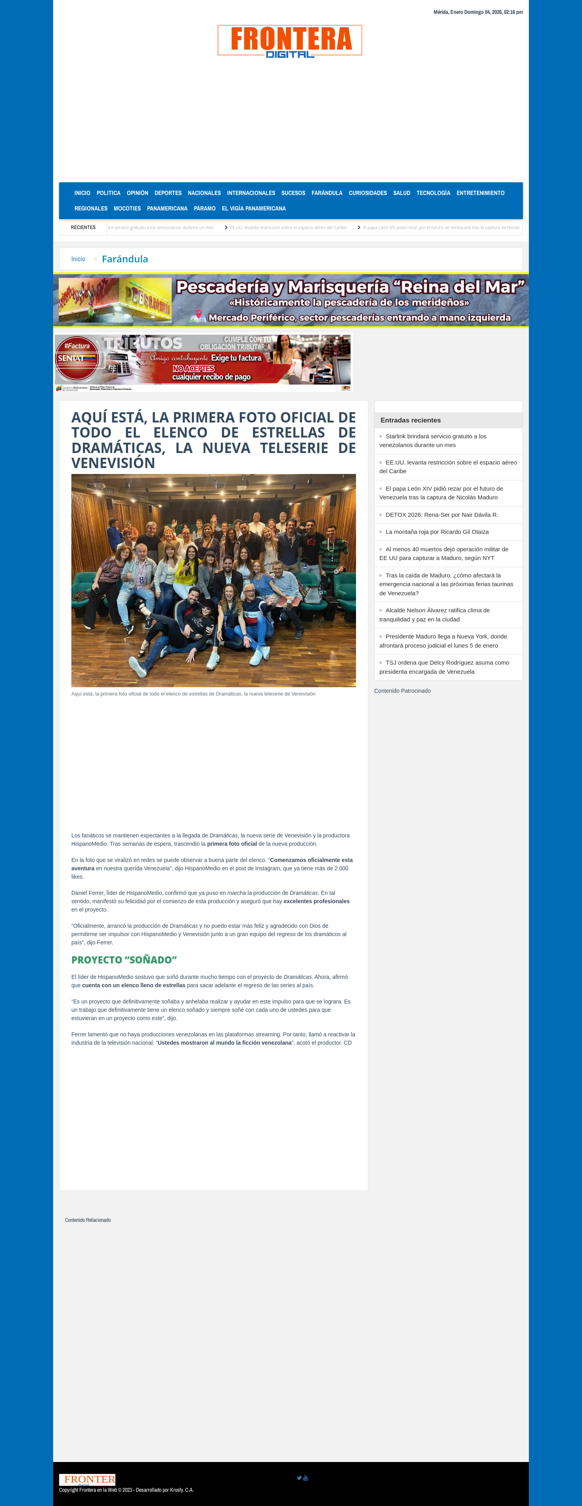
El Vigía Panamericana (254, 208)
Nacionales (204, 193)
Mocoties (127, 208)
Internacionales (251, 193)
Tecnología (433, 193)
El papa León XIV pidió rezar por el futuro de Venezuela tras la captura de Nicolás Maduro (454, 227)
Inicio (84, 192)
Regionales (91, 208)
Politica (109, 193)
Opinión (137, 193)
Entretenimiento (481, 193)
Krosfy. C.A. (182, 1489)
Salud (401, 193)
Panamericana (167, 208)
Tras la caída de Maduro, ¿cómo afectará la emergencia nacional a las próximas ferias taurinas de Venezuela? (446, 584)
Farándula (327, 193)
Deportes (168, 193)
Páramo (205, 208)
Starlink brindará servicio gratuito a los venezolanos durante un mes (150, 227)
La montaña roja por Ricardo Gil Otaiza (437, 531)
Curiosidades (368, 193)
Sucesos (293, 193)
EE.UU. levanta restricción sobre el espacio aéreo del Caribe (292, 227)
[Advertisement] (291, 122)
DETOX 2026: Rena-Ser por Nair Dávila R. (442, 514)
